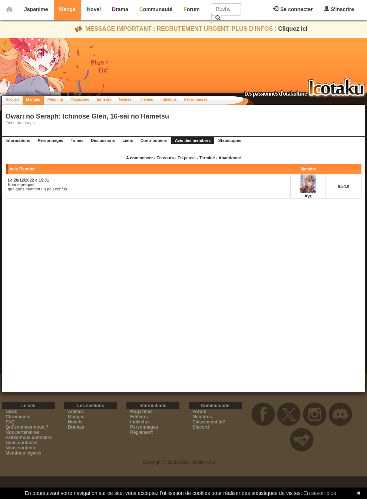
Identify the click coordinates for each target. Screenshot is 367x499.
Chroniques (18, 416)
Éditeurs (104, 99)
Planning (55, 99)
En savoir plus (320, 493)
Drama (120, 9)
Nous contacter (22, 442)
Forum (192, 9)
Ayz (307, 196)
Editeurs (139, 416)
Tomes (77, 140)
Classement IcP (208, 422)
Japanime (36, 9)
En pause (187, 158)
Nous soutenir (21, 447)
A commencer (139, 158)
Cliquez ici (292, 29)
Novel (94, 9)
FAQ (10, 422)
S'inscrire (339, 9)
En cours (165, 158)
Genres (125, 99)
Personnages (196, 99)
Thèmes (146, 99)
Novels (75, 422)
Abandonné (229, 158)
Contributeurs (154, 140)
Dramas (76, 427)
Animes (76, 411)
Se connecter (293, 9)
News (11, 411)
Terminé (207, 158)
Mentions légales (24, 453)
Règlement (141, 432)
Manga (67, 9)
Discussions (103, 140)
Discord (200, 427)
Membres (202, 416)
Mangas (33, 99)
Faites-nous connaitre (29, 437)
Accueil (12, 99)
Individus (169, 99)
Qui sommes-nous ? (27, 427)
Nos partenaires (22, 432)
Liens (127, 140)
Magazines (79, 99)
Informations (18, 140)
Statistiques (229, 140)
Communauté (155, 9)
